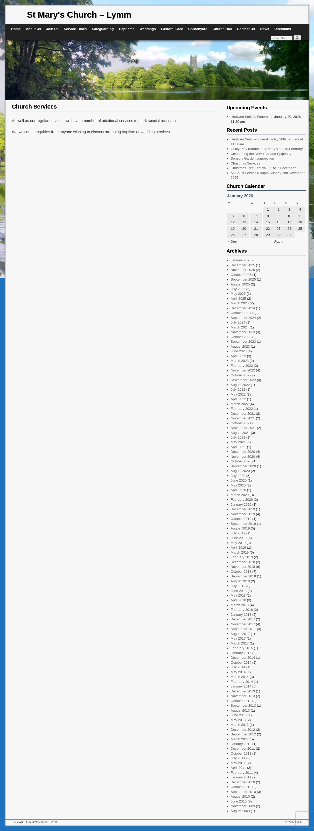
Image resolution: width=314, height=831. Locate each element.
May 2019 (238, 543)
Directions (282, 29)
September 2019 (243, 524)
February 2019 (242, 557)
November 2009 (243, 806)
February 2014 (242, 682)
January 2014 (241, 686)
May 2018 (238, 595)
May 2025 (238, 294)
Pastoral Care (172, 29)
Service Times (75, 29)
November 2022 (243, 370)
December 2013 (243, 691)
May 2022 (238, 394)
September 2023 (243, 341)
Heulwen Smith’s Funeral (250, 117)
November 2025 (243, 270)
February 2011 (242, 773)
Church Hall (222, 29)
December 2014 (243, 658)
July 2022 (238, 389)
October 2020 (241, 461)
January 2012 (241, 744)
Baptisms (126, 29)
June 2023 (239, 351)
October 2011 (241, 753)
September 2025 (243, 279)
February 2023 (242, 366)
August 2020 (240, 471)
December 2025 (243, 265)
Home (16, 29)
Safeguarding (103, 29)
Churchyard (197, 29)
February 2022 (242, 409)
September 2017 (243, 629)
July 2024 (238, 322)
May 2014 (238, 672)
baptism (128, 132)
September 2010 (243, 792)
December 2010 (243, 782)
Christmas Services (245, 163)
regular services (50, 121)
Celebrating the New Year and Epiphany (261, 154)
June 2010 (239, 801)
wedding (148, 132)
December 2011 (243, 748)
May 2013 (238, 720)
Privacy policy (293, 821)
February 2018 (242, 610)
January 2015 (241, 653)
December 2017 (243, 619)
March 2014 (240, 677)
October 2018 (241, 572)
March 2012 (240, 739)
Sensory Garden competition (252, 158)
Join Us (52, 29)
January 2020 (241, 504)
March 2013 (240, 725)
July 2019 (238, 533)
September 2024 (243, 318)
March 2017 (240, 643)
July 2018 (238, 586)
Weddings (147, 29)
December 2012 (243, 730)
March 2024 (240, 327)
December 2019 (243, 509)
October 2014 (241, 662)
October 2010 (241, 787)
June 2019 (239, 538)
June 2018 (239, 591)
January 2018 (241, 615)
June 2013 (239, 715)
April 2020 (238, 490)
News (264, 29)
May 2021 (238, 442)
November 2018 (243, 567)
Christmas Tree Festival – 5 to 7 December (263, 168)
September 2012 (243, 734)
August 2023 (240, 346)
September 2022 (243, 380)
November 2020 (243, 457)
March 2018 (240, 605)
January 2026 (241, 260)
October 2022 (241, 375)
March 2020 (240, 495)
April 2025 (238, 298)
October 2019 (241, 519)
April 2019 (238, 547)
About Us (33, 29)
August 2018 (240, 581)
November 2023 (243, 332)
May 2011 (238, 763)
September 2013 (243, 705)
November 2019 (243, 514)
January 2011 (241, 777)
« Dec (232, 241)
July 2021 (238, 437)
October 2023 (241, 337)
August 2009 (240, 811)
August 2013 (240, 710)
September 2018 (243, 576)
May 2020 (238, 485)
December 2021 (243, 414)
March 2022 (240, 404)
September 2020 (243, 466)
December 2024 (243, 308)
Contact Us (246, 29)
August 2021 (240, 433)
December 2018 (243, 562)
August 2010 (240, 796)
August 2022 (240, 385)
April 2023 (238, 356)
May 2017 (238, 638)
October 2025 (241, 275)
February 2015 (242, 648)
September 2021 (243, 428)
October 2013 (241, 701)
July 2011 (238, 758)
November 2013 (243, 696)
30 (279, 235)
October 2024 (241, 313)
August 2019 (240, 528)
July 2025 (238, 289)
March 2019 (240, 552)
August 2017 (240, 634)
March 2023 (240, 361)
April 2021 (238, 447)
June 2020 (239, 480)
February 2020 (242, 500)
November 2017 (243, 624)
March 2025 (240, 303)
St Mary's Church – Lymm (79, 14)
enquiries (43, 132)
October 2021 (241, 423)
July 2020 (238, 476)
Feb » (278, 241)
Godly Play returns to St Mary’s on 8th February (267, 149)
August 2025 (240, 284)
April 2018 (238, 600)
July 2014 (238, 667)
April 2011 (238, 768)
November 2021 (243, 418)
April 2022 (238, 399)
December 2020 (243, 452)
